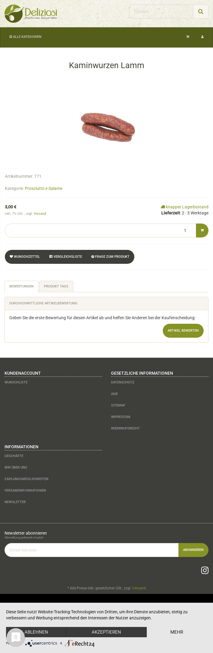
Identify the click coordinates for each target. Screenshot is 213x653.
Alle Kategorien (25, 37)
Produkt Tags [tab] (56, 286)
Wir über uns (16, 467)
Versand (40, 214)
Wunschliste (16, 382)
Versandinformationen (25, 490)
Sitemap (118, 405)
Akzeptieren (106, 632)
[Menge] (100, 230)
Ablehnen (36, 632)
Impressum (120, 417)
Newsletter (15, 502)
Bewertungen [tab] (21, 286)
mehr (176, 632)
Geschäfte (14, 456)
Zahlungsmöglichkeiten (26, 479)
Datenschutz (122, 382)
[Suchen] (161, 11)
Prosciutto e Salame (43, 188)
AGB (114, 394)
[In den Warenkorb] (202, 230)
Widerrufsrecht (125, 428)
